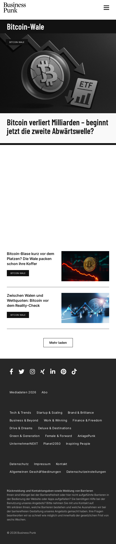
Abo (44, 392)
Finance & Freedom (87, 420)
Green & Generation (25, 436)
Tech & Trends (20, 412)
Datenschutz (19, 464)
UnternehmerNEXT (24, 443)
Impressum (42, 464)
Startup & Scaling (49, 412)
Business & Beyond (24, 420)
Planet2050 (52, 443)
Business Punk (14, 7)
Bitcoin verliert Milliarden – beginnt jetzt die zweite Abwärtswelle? (57, 126)
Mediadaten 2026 (23, 392)
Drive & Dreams (21, 428)
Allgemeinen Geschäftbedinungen (35, 471)
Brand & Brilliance (81, 412)
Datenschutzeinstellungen (86, 471)
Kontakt (61, 464)
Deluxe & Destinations (54, 428)
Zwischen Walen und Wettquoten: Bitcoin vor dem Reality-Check (28, 300)
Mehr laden (58, 342)
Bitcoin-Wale (16, 42)
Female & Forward (58, 436)
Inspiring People (78, 443)
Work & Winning (55, 420)
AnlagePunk (86, 436)
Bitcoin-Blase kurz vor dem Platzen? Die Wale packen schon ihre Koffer (30, 258)
